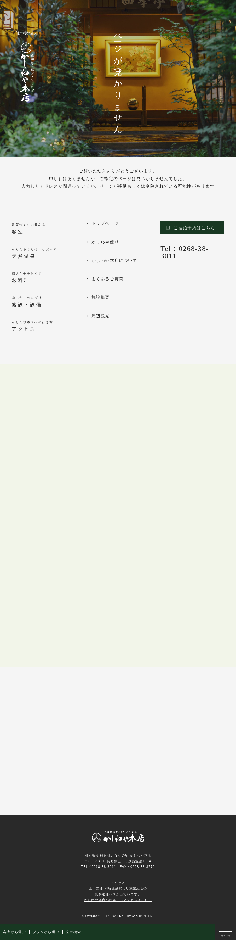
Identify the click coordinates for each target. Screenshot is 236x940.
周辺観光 (100, 316)
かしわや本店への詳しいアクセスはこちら (118, 900)
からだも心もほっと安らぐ (49, 253)
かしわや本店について (114, 261)
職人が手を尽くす (49, 278)
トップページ (105, 223)
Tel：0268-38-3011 (184, 252)
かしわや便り (105, 242)
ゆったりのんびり (49, 302)
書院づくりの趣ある (49, 229)
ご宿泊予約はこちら (194, 228)
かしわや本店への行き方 (49, 326)
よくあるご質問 (107, 279)
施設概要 (100, 297)
